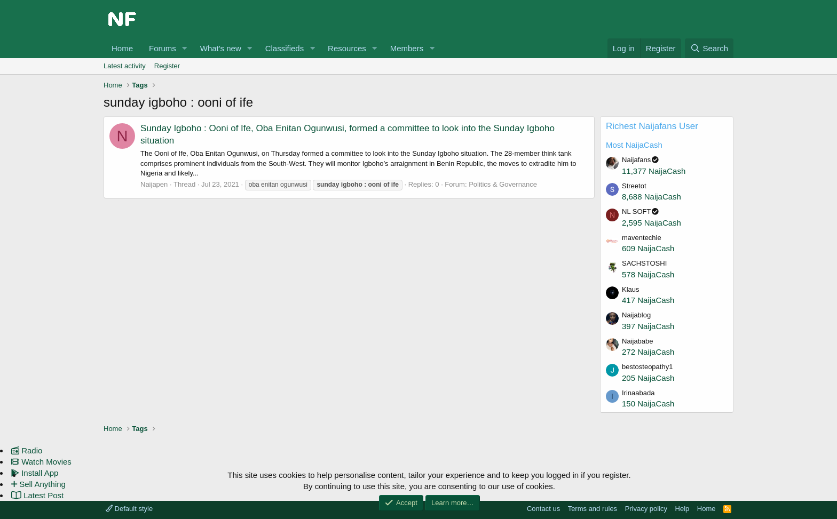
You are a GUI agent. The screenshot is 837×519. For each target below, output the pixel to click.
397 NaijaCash (648, 326)
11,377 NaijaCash (653, 170)
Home (122, 48)
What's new (220, 48)
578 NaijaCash (648, 274)
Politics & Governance (503, 184)
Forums (162, 48)
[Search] (709, 48)
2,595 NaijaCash (651, 222)
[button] (184, 48)
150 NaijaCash (648, 403)
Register (167, 66)
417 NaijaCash (648, 300)
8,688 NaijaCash (651, 196)
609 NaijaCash (648, 248)
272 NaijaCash (648, 351)
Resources (347, 48)
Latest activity (125, 66)
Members (407, 48)
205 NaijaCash (648, 377)
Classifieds (284, 48)
